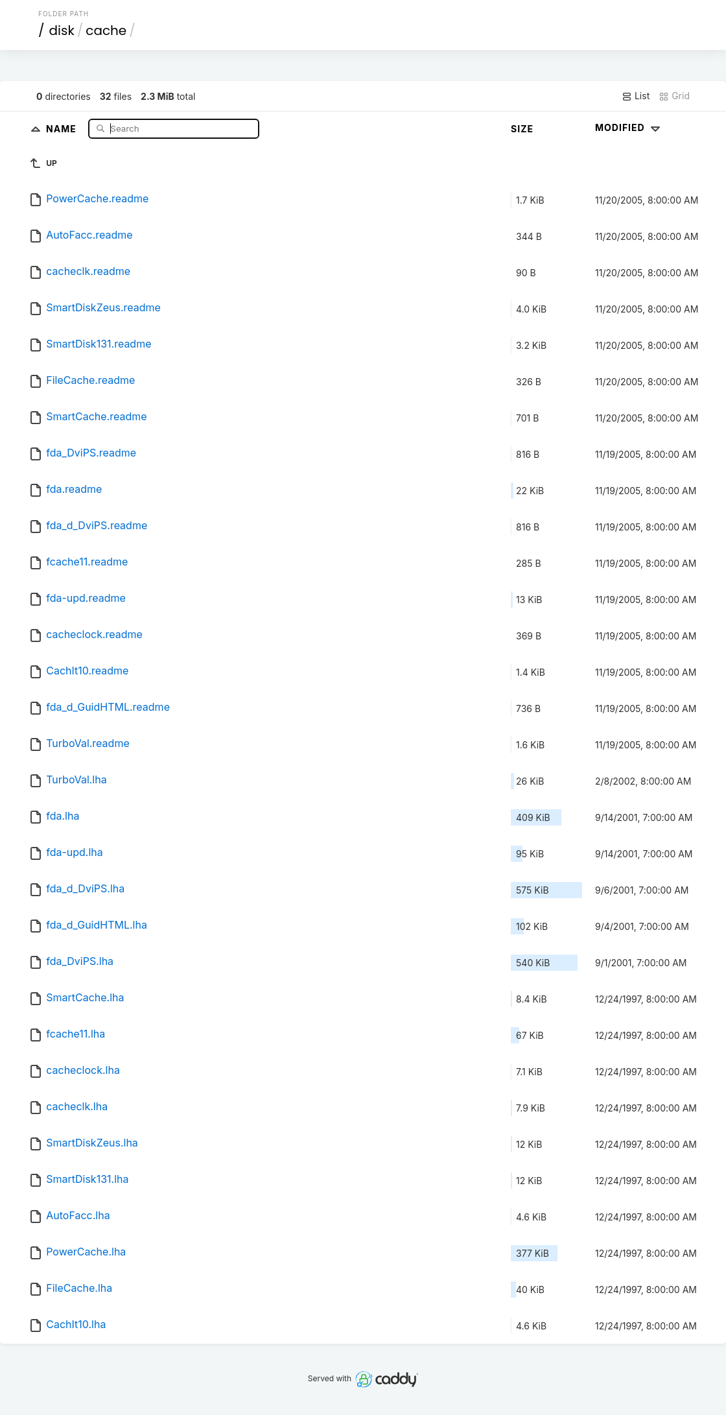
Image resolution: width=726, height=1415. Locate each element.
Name (62, 128)
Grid (674, 96)
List (636, 96)
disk (62, 30)
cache (106, 30)
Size (522, 128)
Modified (629, 127)
